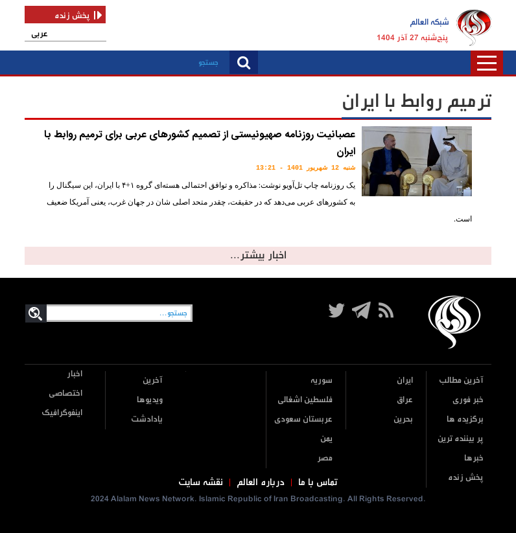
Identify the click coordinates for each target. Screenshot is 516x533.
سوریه (322, 380)
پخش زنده (466, 477)
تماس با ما (318, 482)
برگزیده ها (465, 419)
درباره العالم (261, 482)
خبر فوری (468, 400)
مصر (325, 458)
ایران (405, 380)
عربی (39, 34)
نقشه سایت (200, 482)
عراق (405, 400)
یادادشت (147, 419)
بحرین (403, 419)
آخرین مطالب (461, 380)
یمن (326, 439)
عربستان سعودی (303, 419)
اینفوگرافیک (61, 413)
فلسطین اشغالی (305, 400)
